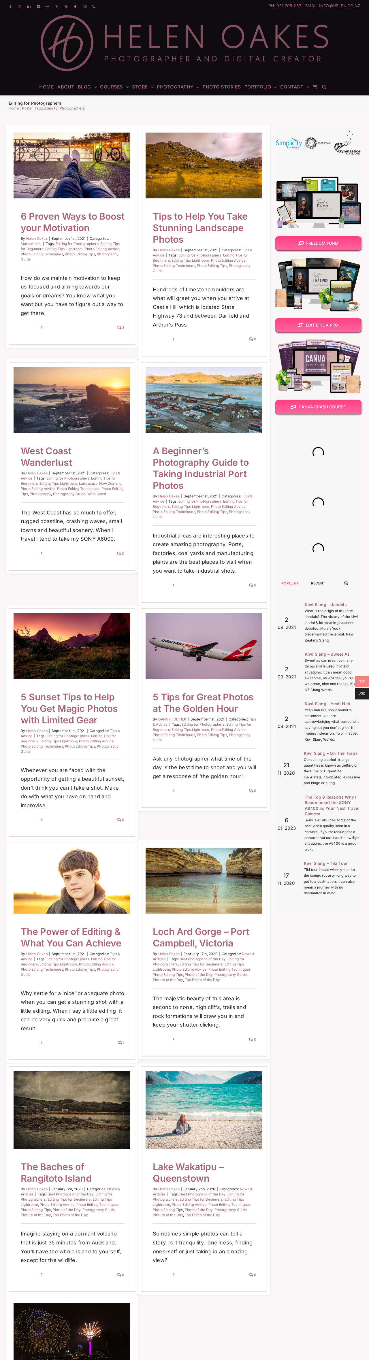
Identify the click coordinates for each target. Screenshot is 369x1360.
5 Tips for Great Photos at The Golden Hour (214, 653)
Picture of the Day (157, 946)
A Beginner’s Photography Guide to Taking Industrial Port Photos (169, 478)
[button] (324, 86)
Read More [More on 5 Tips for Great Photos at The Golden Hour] (173, 741)
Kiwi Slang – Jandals (326, 604)
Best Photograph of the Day (192, 926)
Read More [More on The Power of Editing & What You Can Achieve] (30, 1010)
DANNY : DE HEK (183, 669)
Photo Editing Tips (80, 254)
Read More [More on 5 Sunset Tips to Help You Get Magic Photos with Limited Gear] (51, 770)
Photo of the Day (188, 941)
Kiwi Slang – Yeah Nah (327, 703)
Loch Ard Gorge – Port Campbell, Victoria (190, 904)
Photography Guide (220, 941)
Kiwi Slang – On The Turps (331, 753)
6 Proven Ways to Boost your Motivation (72, 222)
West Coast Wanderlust (88, 399)
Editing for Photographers (77, 244)
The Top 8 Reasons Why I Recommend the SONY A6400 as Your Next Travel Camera (332, 805)
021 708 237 (288, 5)
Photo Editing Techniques (42, 254)
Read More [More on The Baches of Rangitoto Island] (72, 1187)
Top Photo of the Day (191, 946)
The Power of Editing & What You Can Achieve (71, 904)
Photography (83, 437)
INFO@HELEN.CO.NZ (339, 5)
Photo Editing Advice (102, 249)
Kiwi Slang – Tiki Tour (326, 863)
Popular (290, 583)
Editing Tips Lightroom (64, 249)
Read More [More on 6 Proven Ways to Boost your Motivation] (30, 327)
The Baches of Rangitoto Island (98, 1085)
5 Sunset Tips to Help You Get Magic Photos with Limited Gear (90, 659)
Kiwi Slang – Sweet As (327, 654)
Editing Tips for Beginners (190, 931)
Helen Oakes (37, 238)
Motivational (31, 244)
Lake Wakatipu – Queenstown (156, 1149)
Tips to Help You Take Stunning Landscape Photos (189, 228)
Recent (318, 583)
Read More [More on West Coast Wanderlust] (72, 497)
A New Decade (74, 1319)
